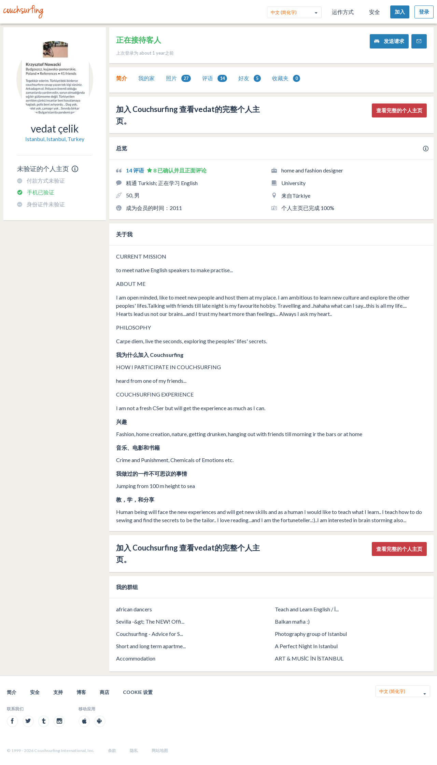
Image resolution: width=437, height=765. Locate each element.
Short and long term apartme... (151, 646)
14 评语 (135, 170)
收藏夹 (286, 78)
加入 (400, 12)
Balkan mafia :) (292, 621)
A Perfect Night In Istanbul (306, 646)
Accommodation (135, 658)
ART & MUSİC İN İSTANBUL (309, 658)
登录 (424, 12)
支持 (58, 692)
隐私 (134, 750)
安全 (374, 12)
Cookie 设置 (138, 692)
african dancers (134, 609)
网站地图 (160, 750)
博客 (81, 692)
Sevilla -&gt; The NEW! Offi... (150, 621)
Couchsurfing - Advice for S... (149, 633)
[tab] (121, 78)
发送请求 (389, 41)
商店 (104, 692)
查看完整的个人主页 (399, 110)
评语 (214, 78)
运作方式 (343, 12)
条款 (112, 750)
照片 (178, 78)
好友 (249, 78)
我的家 (146, 78)
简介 (121, 78)
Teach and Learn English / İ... (307, 609)
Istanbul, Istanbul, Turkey (54, 139)
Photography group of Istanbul (311, 633)
